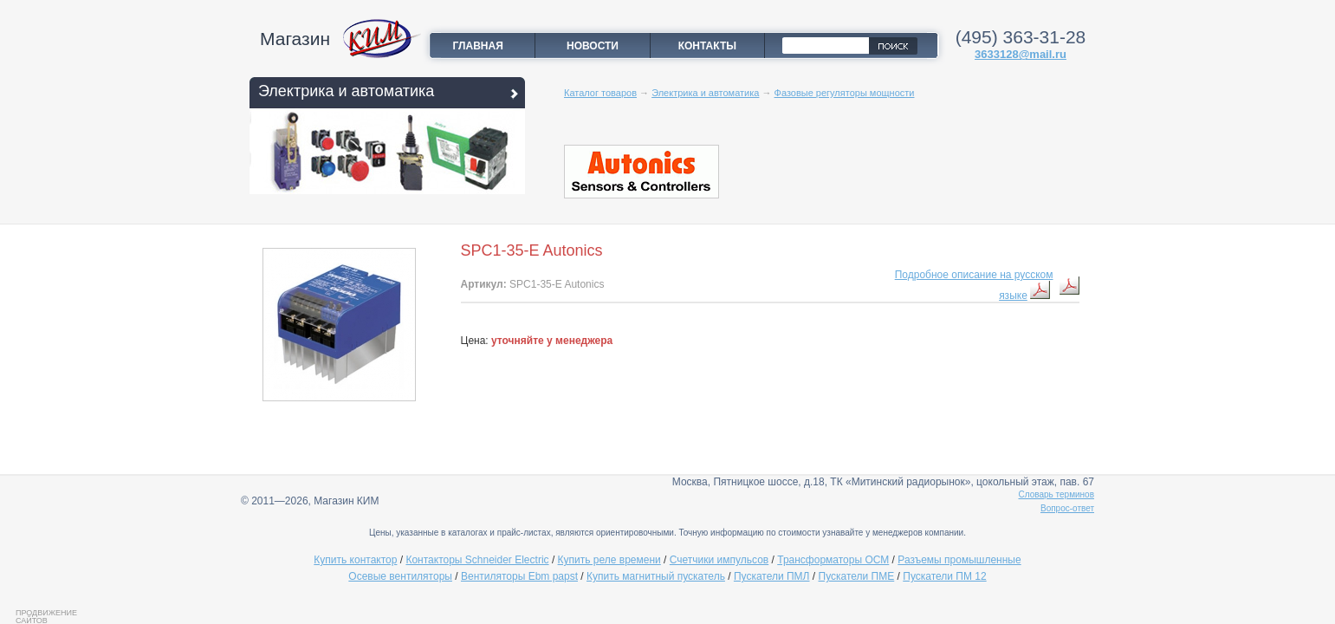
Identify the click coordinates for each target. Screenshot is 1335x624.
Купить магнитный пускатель (655, 576)
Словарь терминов (1057, 494)
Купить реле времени (609, 560)
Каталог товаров (600, 93)
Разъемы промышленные (959, 560)
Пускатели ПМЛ (772, 576)
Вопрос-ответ (1067, 508)
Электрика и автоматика (346, 91)
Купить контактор (355, 560)
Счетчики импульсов (719, 560)
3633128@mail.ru (1020, 54)
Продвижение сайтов (46, 616)
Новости (593, 46)
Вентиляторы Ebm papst (519, 576)
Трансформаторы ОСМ (833, 560)
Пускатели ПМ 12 (944, 576)
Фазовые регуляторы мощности (844, 93)
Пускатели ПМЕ (857, 576)
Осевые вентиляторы (400, 576)
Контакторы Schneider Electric (476, 560)
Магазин (295, 39)
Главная (478, 46)
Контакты (707, 46)
